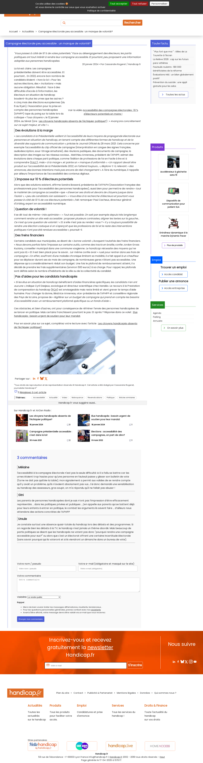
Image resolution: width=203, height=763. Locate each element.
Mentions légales (126, 692)
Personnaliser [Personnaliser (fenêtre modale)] (159, 3)
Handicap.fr (116, 756)
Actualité (53, 397)
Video (64, 397)
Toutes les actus (173, 94)
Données (145, 692)
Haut (162, 756)
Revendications (95, 397)
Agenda (157, 313)
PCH (54, 289)
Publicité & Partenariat (100, 692)
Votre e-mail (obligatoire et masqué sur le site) (106, 563)
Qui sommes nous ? (165, 692)
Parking (157, 316)
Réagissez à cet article (33, 392)
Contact (78, 692)
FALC (34, 162)
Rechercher (132, 23)
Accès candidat (172, 274)
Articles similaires (127, 397)
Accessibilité (39, 397)
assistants (96, 610)
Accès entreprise (173, 288)
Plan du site (62, 692)
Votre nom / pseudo (29, 563)
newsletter (100, 647)
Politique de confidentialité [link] (101, 10)
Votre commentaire (29, 576)
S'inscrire (135, 665)
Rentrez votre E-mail (32, 665)
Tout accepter (118, 3)
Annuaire (157, 320)
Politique (110, 397)
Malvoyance (77, 397)
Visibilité (22, 597)
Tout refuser (139, 3)
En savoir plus (173, 328)
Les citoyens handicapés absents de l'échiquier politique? (72, 121)
